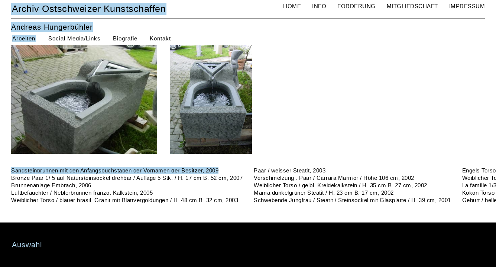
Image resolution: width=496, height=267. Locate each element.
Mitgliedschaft (412, 6)
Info (319, 6)
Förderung (356, 6)
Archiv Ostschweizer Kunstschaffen (89, 9)
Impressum (467, 6)
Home (292, 6)
